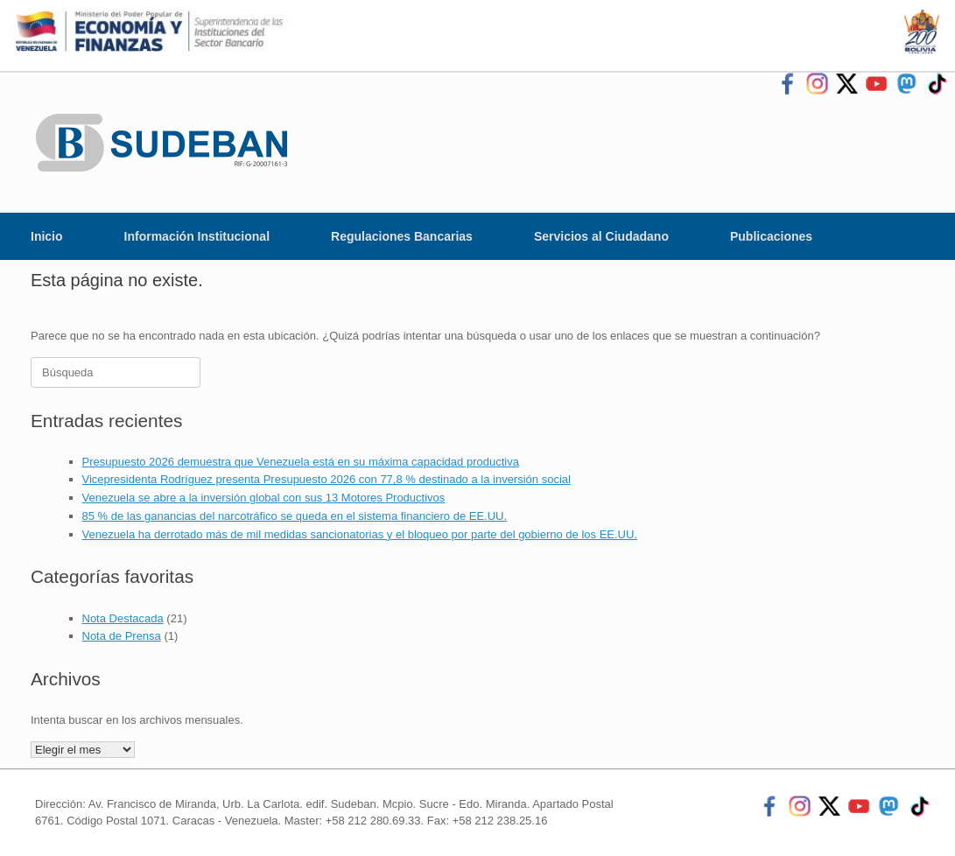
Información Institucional (197, 236)
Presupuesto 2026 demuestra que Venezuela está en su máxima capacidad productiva (300, 461)
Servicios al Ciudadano (601, 236)
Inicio (47, 236)
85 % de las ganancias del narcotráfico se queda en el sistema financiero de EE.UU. (295, 516)
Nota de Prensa (121, 635)
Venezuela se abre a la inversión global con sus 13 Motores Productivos (264, 497)
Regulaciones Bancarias (402, 236)
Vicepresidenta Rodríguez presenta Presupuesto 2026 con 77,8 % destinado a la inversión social (326, 479)
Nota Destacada (123, 618)
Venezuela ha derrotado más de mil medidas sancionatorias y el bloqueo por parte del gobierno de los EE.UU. (360, 534)
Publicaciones (771, 236)
